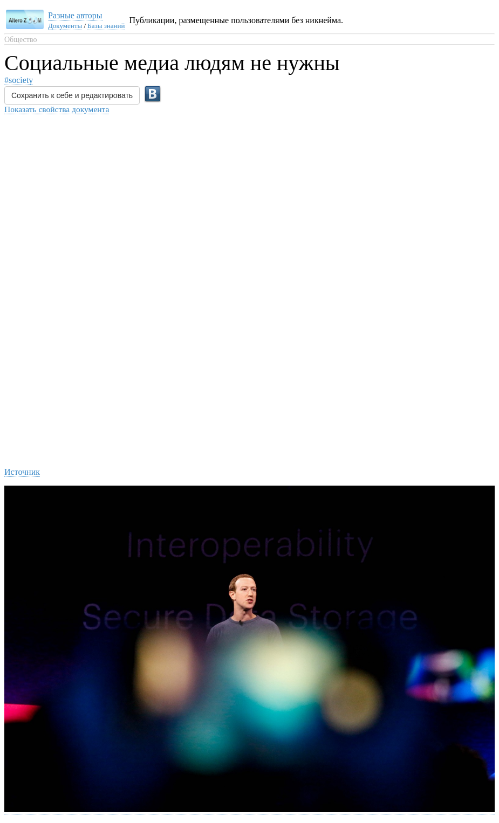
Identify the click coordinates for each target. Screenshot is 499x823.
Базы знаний (106, 26)
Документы (65, 26)
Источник (22, 471)
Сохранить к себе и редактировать (72, 95)
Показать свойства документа (56, 109)
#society (18, 80)
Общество (20, 40)
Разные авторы (75, 15)
